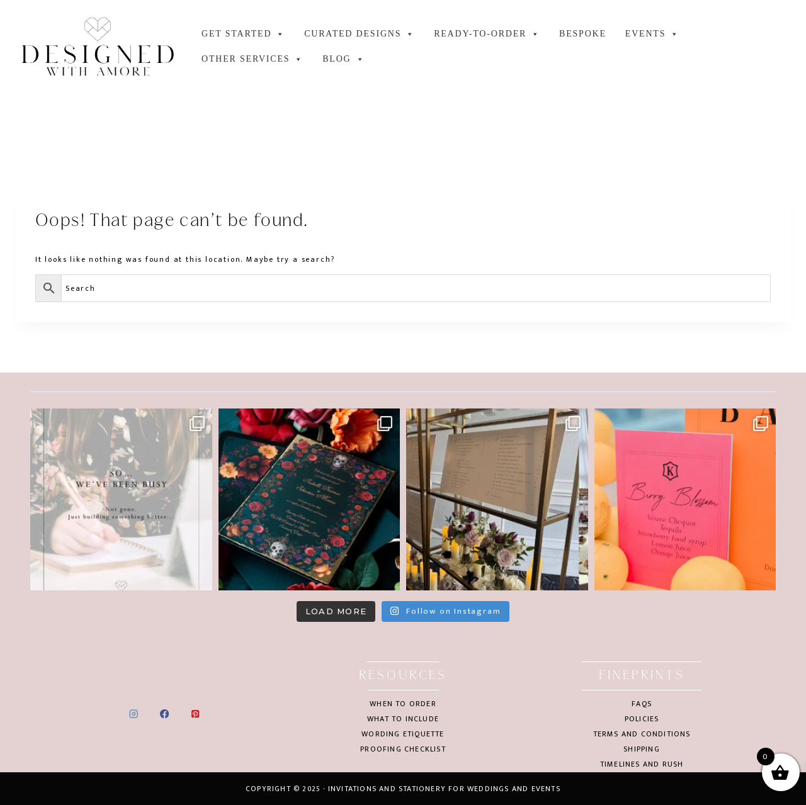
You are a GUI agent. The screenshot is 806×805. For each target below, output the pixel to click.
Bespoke (582, 33)
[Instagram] (134, 714)
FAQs (642, 703)
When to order (403, 703)
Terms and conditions (642, 734)
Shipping (641, 749)
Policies (642, 718)
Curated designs (359, 34)
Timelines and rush (642, 764)
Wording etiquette (402, 734)
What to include (403, 718)
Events (652, 34)
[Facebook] (165, 714)
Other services (253, 59)
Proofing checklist (403, 749)
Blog (343, 59)
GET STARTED (243, 34)
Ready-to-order (487, 34)
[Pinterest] (195, 714)
